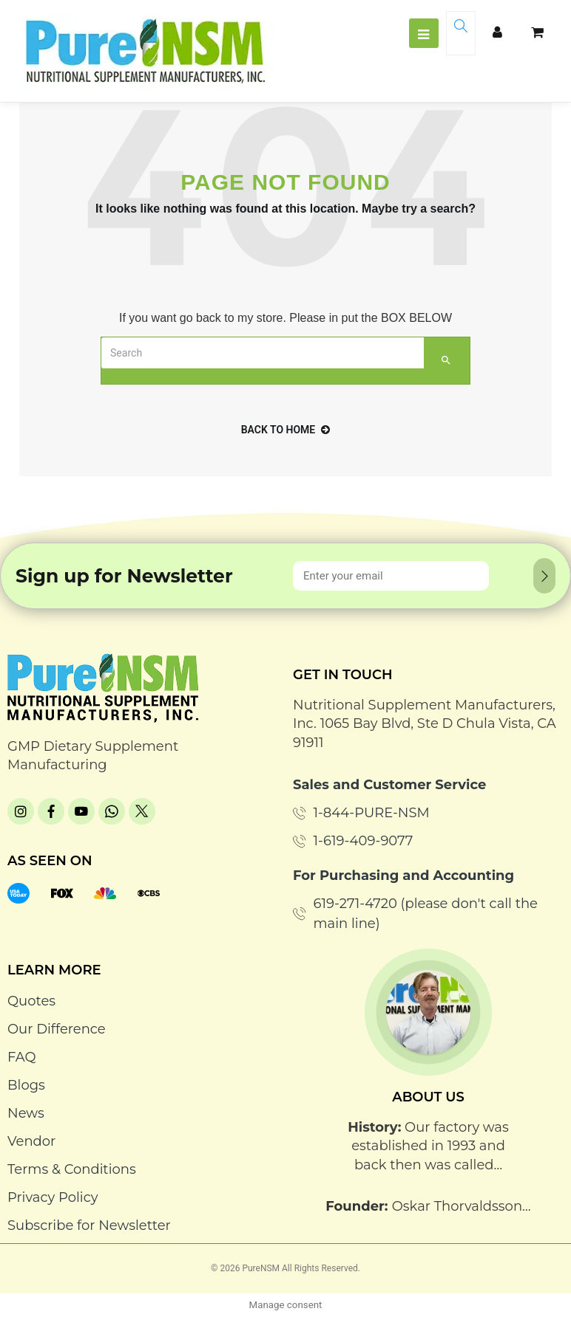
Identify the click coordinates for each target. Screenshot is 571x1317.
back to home (286, 430)
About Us (428, 1097)
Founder (355, 1206)
